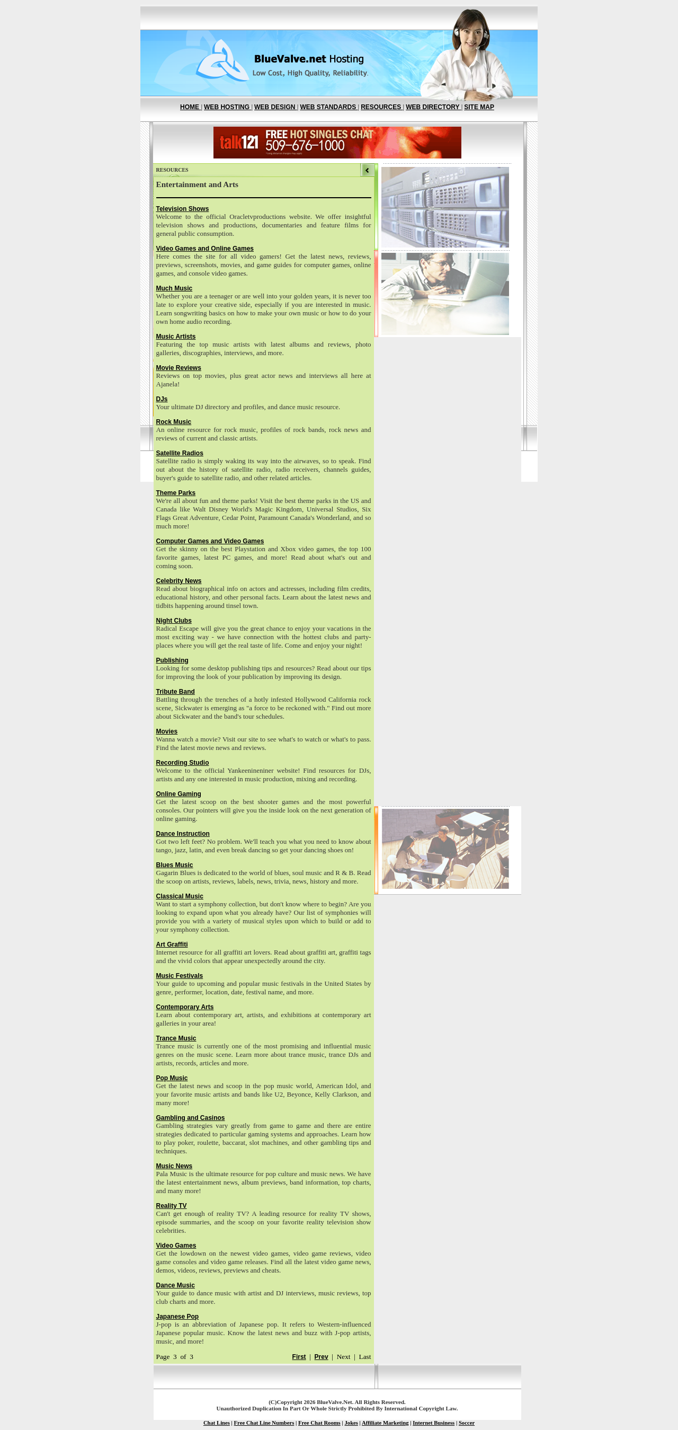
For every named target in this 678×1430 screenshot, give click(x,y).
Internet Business (433, 1423)
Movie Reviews (178, 368)
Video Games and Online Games (205, 248)
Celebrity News (179, 581)
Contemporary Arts (185, 1007)
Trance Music (176, 1038)
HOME (190, 107)
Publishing (172, 660)
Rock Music (174, 422)
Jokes (351, 1423)
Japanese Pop (177, 1316)
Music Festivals (179, 975)
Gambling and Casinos (190, 1118)
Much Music (174, 288)
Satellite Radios (179, 453)
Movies (167, 731)
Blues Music (174, 865)
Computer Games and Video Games (210, 541)
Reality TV (171, 1206)
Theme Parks (176, 493)
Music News (174, 1166)
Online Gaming (178, 794)
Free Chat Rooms (319, 1423)
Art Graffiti (172, 944)
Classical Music (179, 896)
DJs (162, 399)
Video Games (176, 1245)
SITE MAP (479, 107)
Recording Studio (182, 762)
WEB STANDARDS (329, 107)
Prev (321, 1357)
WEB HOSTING (227, 107)
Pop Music (172, 1078)
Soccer (467, 1423)
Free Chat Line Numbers (264, 1423)
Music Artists (176, 336)
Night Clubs (174, 620)
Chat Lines (216, 1423)
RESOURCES (382, 107)
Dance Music (175, 1285)
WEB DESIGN (275, 107)
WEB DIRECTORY (433, 107)
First (299, 1357)
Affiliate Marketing (385, 1423)
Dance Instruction (183, 833)
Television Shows (182, 209)
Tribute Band (175, 691)
